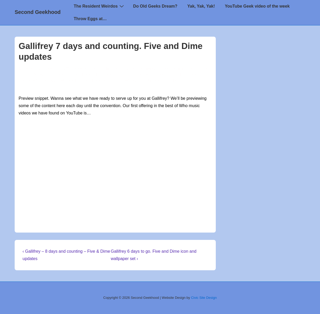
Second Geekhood (38, 12)
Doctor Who (174, 69)
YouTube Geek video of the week (257, 6)
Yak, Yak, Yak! (201, 6)
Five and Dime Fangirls (52, 74)
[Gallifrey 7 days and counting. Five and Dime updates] (85, 69)
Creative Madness (145, 69)
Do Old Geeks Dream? (155, 6)
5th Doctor (161, 74)
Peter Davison (122, 80)
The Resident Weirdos (99, 6)
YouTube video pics (171, 80)
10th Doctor (138, 74)
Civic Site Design (204, 298)
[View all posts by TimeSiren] (30, 69)
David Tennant (185, 74)
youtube (144, 80)
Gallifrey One (85, 74)
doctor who (30, 80)
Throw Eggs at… (90, 18)
